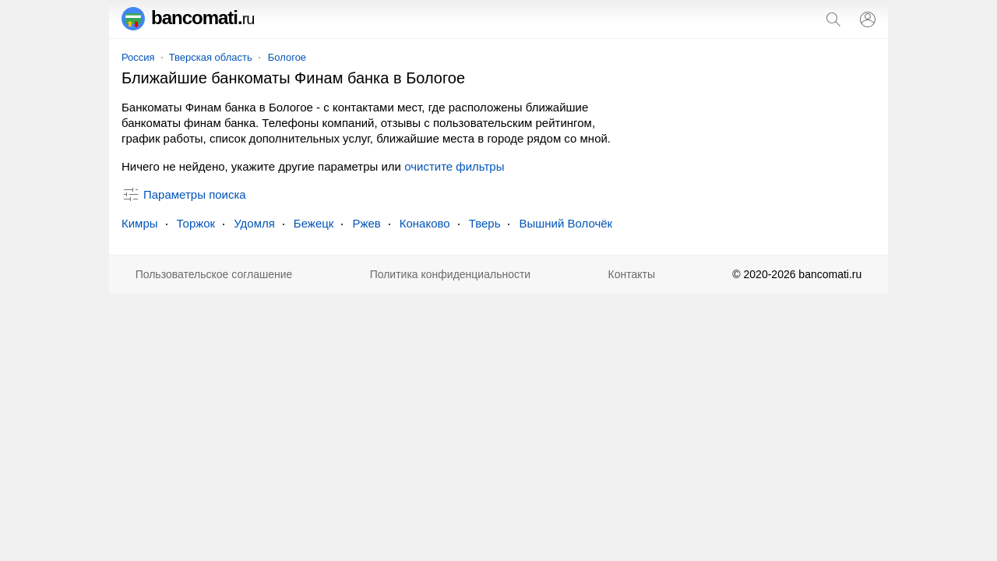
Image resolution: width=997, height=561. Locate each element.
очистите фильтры (454, 166)
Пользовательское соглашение (214, 274)
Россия (138, 57)
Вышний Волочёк (565, 223)
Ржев (366, 223)
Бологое (287, 57)
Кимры (140, 223)
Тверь (485, 223)
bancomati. (188, 17)
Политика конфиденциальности (450, 274)
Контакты (631, 274)
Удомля (254, 223)
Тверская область (210, 57)
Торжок (196, 223)
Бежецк (314, 223)
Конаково (425, 223)
